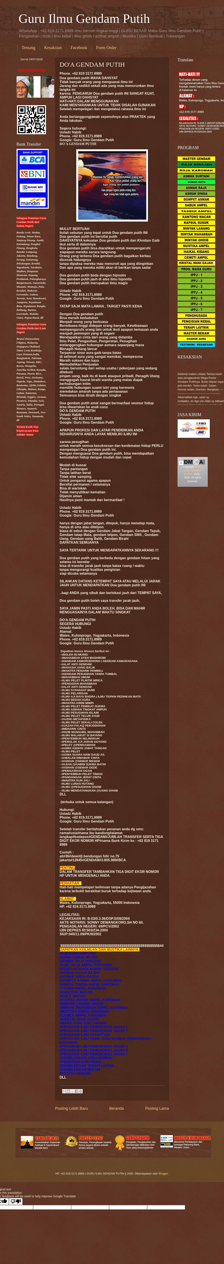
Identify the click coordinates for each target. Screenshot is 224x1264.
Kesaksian (53, 47)
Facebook (79, 47)
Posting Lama (157, 1108)
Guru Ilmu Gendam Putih (84, 18)
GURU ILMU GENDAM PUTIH (192, 470)
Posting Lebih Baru (71, 1108)
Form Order (106, 47)
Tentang (28, 47)
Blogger (163, 1173)
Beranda (116, 1108)
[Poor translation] (16, 1201)
